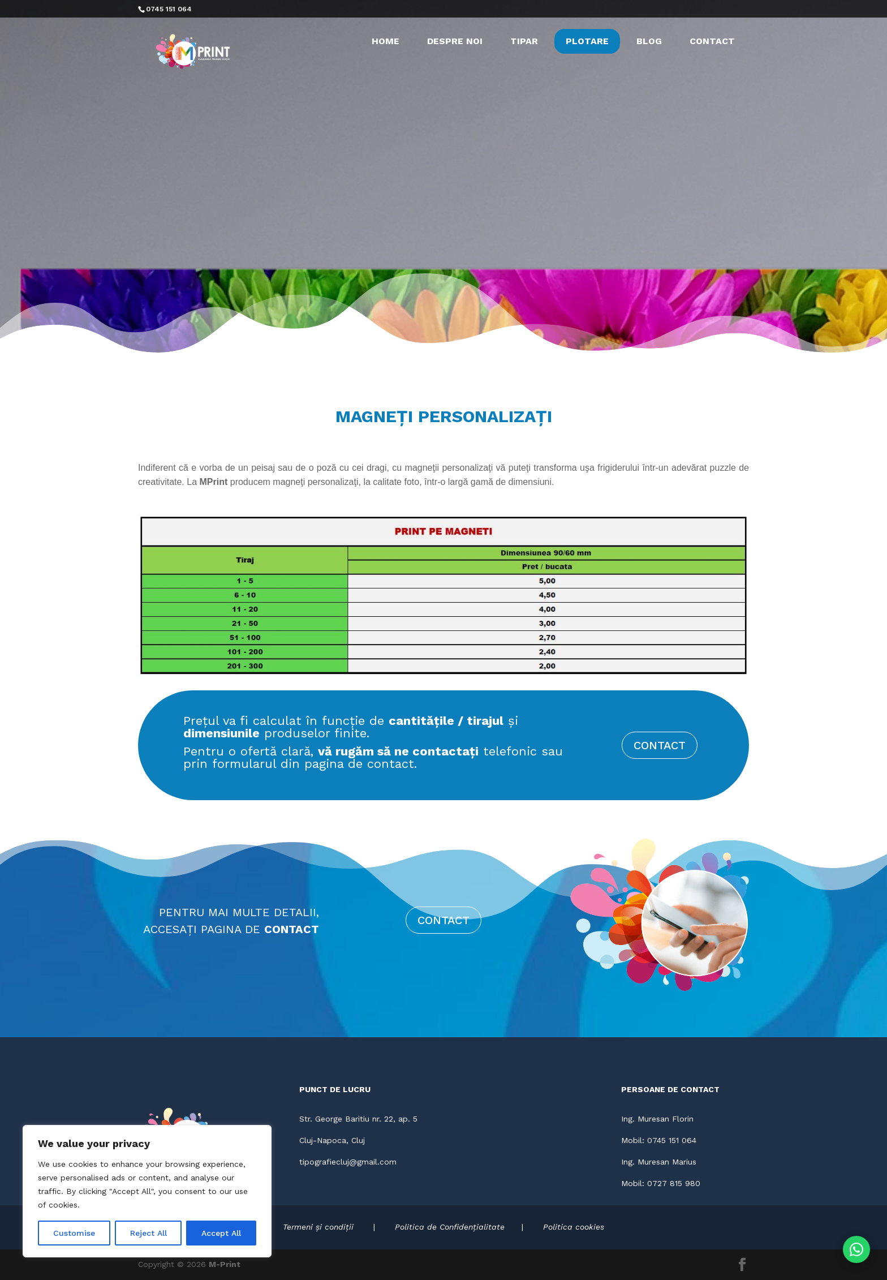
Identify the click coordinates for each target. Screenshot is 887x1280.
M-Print (224, 1264)
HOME (385, 41)
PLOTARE (587, 41)
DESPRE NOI (455, 41)
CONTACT (712, 41)
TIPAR (524, 41)
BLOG (649, 41)
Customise (74, 1233)
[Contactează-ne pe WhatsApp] (856, 1249)
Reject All (148, 1233)
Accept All (221, 1233)
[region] (147, 1191)
